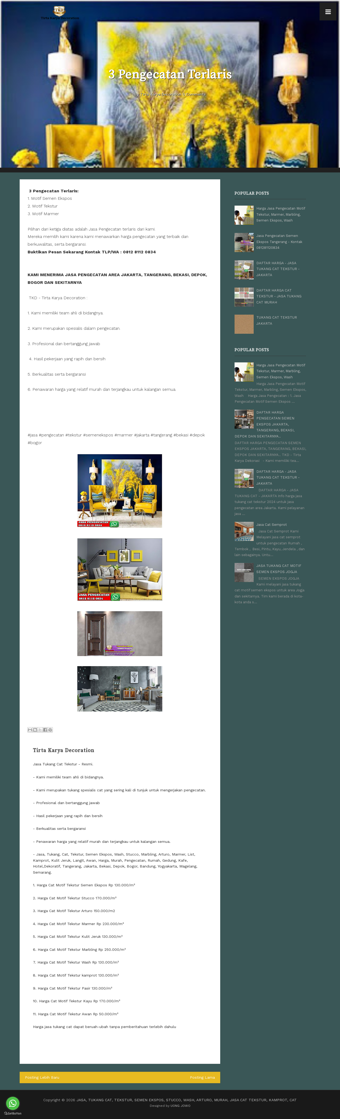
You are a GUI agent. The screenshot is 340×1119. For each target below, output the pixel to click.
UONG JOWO (180, 1106)
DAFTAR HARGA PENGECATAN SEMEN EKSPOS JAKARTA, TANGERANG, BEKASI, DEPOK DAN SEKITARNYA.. (264, 424)
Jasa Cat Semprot (271, 524)
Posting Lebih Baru (42, 1077)
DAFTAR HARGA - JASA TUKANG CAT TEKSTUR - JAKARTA (278, 269)
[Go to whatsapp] (12, 1103)
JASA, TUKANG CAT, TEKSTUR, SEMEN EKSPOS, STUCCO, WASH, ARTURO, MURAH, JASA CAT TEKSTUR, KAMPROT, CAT (187, 1100)
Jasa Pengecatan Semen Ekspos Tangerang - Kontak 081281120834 (279, 242)
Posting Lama (202, 1077)
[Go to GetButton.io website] (12, 1113)
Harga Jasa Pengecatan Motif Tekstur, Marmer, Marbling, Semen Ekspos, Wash (280, 214)
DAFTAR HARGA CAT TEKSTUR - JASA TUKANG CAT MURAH (278, 296)
